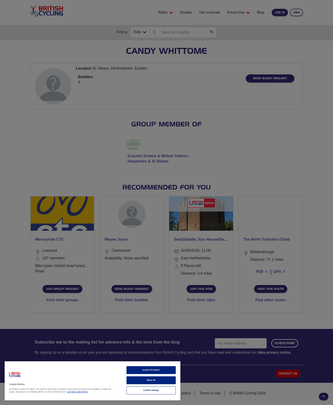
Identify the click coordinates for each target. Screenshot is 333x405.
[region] (92, 380)
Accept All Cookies (151, 370)
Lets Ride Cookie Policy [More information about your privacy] (77, 392)
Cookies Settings (151, 390)
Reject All (151, 380)
